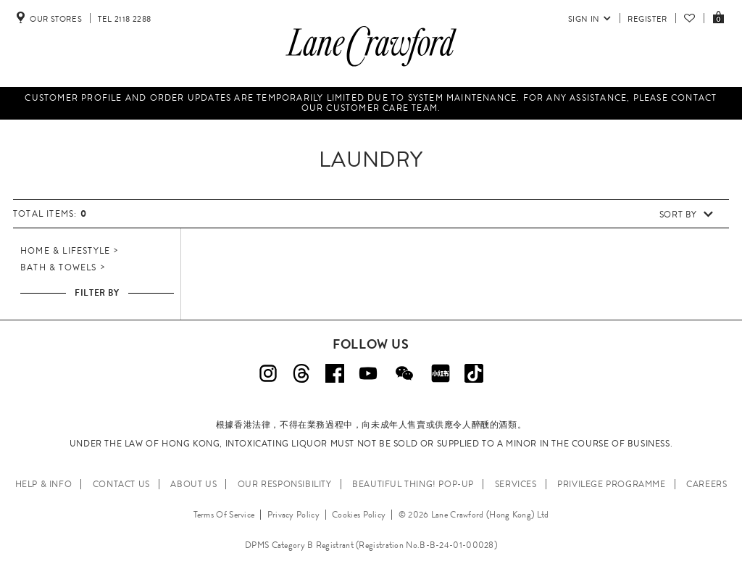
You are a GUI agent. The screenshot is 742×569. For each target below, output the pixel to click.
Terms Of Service (224, 514)
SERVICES (516, 484)
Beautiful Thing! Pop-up (413, 484)
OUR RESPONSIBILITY (285, 484)
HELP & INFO (43, 484)
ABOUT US (193, 484)
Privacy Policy (293, 514)
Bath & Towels (58, 267)
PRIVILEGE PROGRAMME (611, 484)
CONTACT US (121, 484)
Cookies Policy (358, 514)
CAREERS (706, 484)
